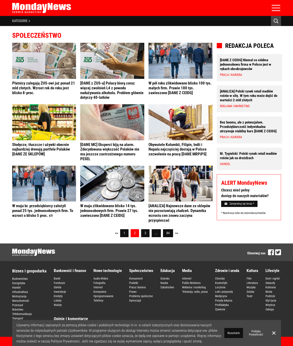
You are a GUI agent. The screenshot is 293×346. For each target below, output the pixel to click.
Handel (16, 287)
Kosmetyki (221, 283)
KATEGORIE (21, 21)
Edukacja (167, 270)
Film (249, 278)
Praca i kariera (137, 287)
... (156, 233)
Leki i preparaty (224, 291)
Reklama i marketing (194, 287)
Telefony (98, 300)
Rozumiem (233, 333)
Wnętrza (270, 305)
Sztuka (250, 291)
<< (116, 233)
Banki (57, 278)
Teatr (249, 296)
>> (176, 233)
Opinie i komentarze (71, 318)
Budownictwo (20, 278)
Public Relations (191, 283)
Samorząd (135, 300)
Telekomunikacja (22, 314)
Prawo (133, 291)
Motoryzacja (19, 296)
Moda (268, 291)
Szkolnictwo (167, 287)
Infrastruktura (20, 292)
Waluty (58, 305)
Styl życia (270, 300)
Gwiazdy (270, 283)
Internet (98, 287)
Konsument (136, 278)
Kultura (252, 270)
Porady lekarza (223, 300)
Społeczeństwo (141, 270)
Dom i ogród (272, 278)
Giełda (57, 287)
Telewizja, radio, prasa (195, 291)
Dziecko (164, 278)
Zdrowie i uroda (227, 270)
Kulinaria (270, 287)
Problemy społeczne (141, 296)
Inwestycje (60, 291)
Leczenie (220, 287)
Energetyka (18, 283)
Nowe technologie (107, 270)
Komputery (99, 291)
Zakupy (269, 309)
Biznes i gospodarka (29, 270)
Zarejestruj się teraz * (239, 203)
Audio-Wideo (100, 278)
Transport (17, 318)
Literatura (252, 283)
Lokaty (58, 300)
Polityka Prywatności (256, 333)
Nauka (164, 283)
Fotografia (99, 283)
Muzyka (251, 287)
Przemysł (17, 305)
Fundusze (59, 283)
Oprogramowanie (103, 296)
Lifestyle (272, 270)
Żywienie (220, 309)
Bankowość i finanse (70, 270)
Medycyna (221, 296)
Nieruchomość (20, 300)
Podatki (133, 283)
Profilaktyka (222, 305)
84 (168, 233)
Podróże (270, 296)
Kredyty (58, 296)
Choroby (220, 278)
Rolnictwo (17, 309)
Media (187, 270)
